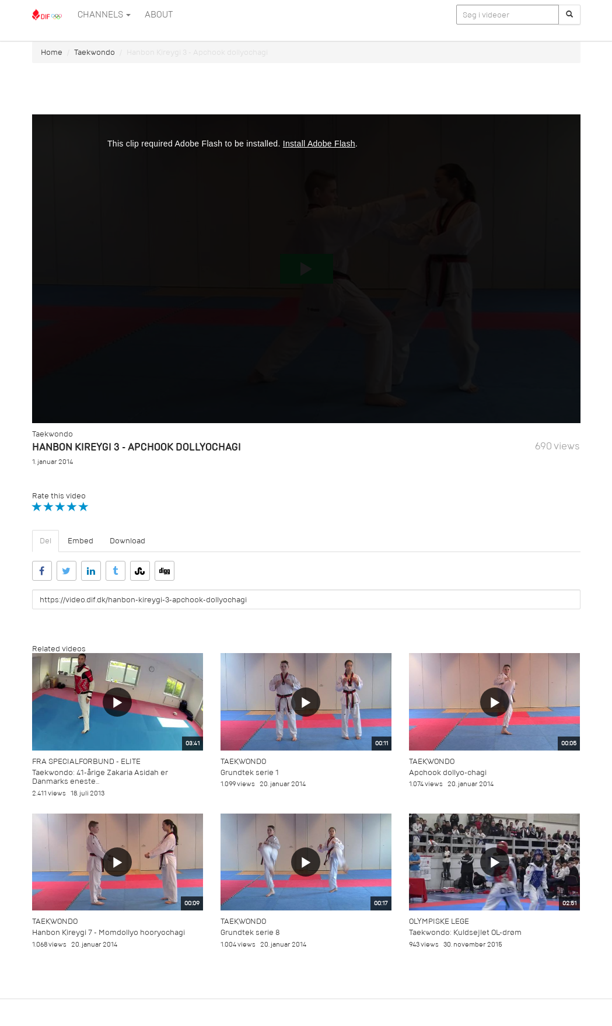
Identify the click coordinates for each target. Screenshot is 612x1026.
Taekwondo (94, 52)
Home (51, 52)
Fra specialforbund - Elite (86, 761)
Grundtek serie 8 (250, 932)
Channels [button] (104, 14)
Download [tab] (127, 540)
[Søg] (569, 15)
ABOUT (159, 14)
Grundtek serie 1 (250, 772)
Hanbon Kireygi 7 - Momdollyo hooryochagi (108, 932)
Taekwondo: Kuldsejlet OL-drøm (465, 932)
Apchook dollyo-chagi (448, 772)
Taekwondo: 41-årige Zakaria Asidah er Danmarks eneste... (100, 777)
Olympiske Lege (439, 921)
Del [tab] (45, 540)
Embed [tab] (80, 540)
